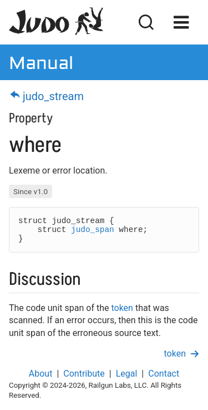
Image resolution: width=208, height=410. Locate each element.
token (122, 308)
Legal (127, 373)
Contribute (83, 373)
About (41, 373)
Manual (41, 62)
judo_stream (46, 96)
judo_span (92, 229)
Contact (163, 373)
